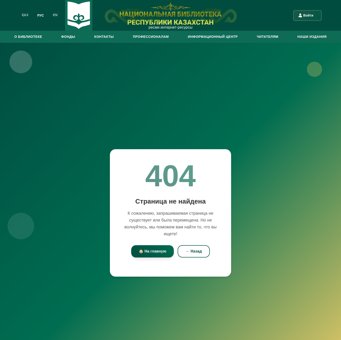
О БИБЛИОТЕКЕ (28, 37)
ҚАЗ (25, 15)
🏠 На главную (152, 251)
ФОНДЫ (68, 37)
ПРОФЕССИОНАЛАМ (151, 37)
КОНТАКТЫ (104, 37)
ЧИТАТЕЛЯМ (267, 37)
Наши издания (312, 37)
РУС (40, 15)
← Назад (194, 251)
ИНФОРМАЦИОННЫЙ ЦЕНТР (213, 37)
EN (55, 15)
